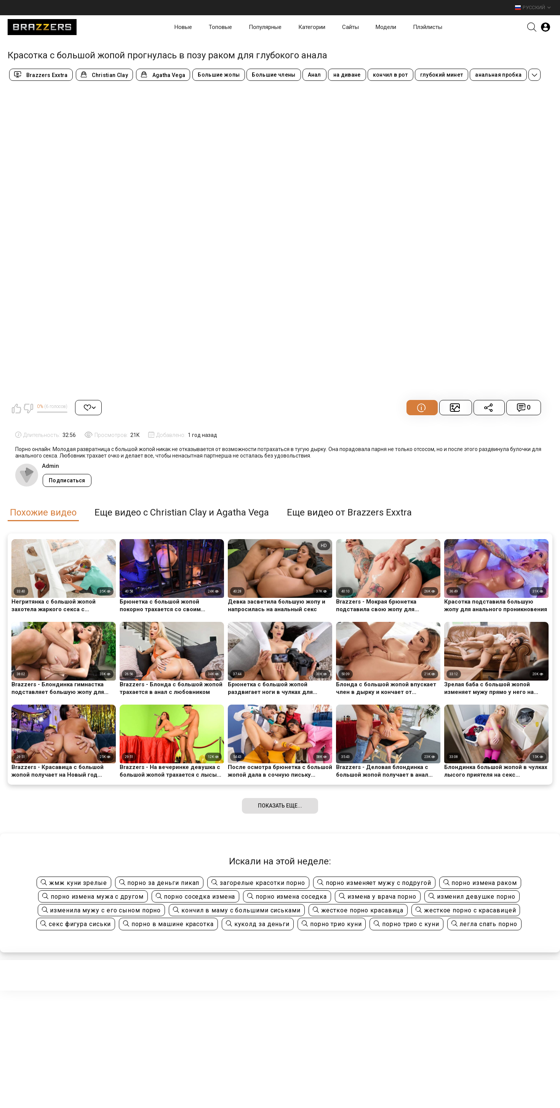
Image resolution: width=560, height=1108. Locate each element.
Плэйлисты (427, 27)
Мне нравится (16, 408)
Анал (314, 75)
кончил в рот (390, 75)
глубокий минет (441, 75)
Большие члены (273, 75)
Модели (386, 27)
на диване (347, 75)
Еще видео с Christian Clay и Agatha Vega (181, 512)
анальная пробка (498, 75)
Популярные (265, 27)
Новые (183, 27)
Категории (311, 27)
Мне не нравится (28, 408)
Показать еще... (280, 806)
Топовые (220, 27)
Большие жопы (219, 75)
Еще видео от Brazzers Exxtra (349, 512)
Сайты (350, 27)
